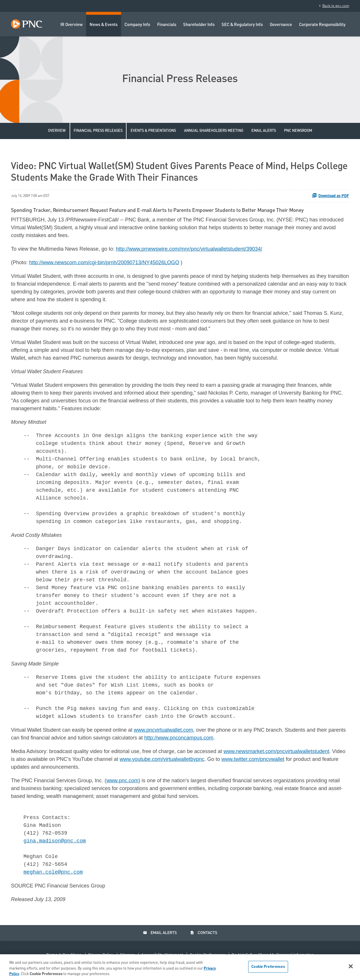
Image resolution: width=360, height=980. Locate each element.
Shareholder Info (199, 25)
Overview (57, 131)
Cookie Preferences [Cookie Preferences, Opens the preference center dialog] (268, 966)
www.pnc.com (122, 780)
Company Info (137, 25)
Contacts (203, 933)
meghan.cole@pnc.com (53, 872)
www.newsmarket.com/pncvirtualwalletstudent (276, 751)
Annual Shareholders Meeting (213, 131)
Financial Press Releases (98, 131)
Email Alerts (263, 131)
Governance (281, 25)
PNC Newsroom (298, 131)
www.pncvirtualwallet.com (163, 730)
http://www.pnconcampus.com (178, 738)
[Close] (350, 966)
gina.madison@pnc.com (54, 841)
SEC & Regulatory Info (242, 25)
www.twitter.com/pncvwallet (252, 759)
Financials (166, 25)
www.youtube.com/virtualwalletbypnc (162, 759)
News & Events (104, 25)
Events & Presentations (153, 131)
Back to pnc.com (333, 6)
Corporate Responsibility (322, 25)
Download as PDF (330, 195)
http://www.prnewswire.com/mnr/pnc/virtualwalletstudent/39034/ (189, 249)
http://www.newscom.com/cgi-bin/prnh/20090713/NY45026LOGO (104, 262)
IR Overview (71, 25)
